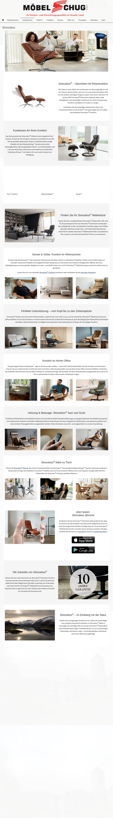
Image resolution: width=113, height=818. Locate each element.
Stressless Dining (21, 468)
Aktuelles (94, 20)
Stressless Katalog (47, 272)
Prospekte (82, 20)
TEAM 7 (39, 20)
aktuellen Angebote (88, 272)
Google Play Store (100, 531)
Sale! (103, 20)
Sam (71, 418)
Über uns (70, 20)
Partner (60, 20)
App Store (82, 531)
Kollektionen (27, 20)
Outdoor (50, 20)
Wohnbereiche (12, 20)
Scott (79, 418)
